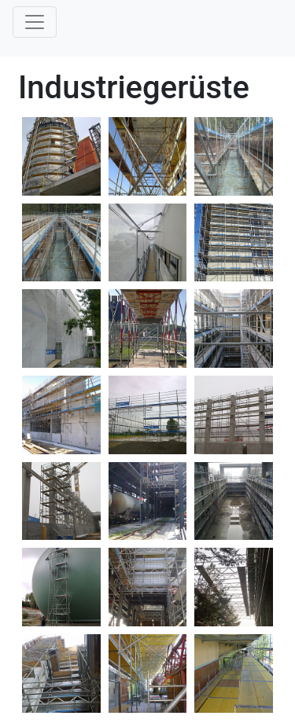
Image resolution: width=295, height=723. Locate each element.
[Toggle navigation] (35, 22)
